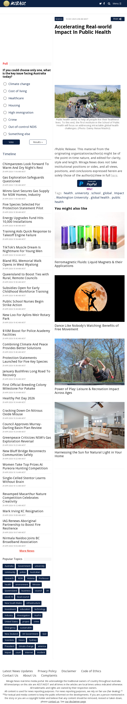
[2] (4, 694)
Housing (14, 105)
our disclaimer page (75, 701)
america (42, 646)
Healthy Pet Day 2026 (19, 398)
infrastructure (33, 602)
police (23, 572)
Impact (119, 193)
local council (23, 596)
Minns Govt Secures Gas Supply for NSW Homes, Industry (26, 193)
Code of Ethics (91, 671)
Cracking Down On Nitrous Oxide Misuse (22, 412)
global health (100, 197)
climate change (26, 646)
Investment (10, 609)
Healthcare (16, 98)
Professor (44, 578)
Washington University (72, 197)
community (10, 572)
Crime (12, 120)
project (25, 621)
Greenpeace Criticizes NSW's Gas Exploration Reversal (27, 439)
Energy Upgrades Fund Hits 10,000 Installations (23, 220)
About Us (29, 675)
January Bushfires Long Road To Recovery (26, 373)
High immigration (20, 112)
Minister (36, 584)
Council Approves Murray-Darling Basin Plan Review (22, 426)
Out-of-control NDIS (22, 127)
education (25, 609)
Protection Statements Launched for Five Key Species (25, 360)
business (26, 590)
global (107, 193)
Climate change (19, 84)
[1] (122, 691)
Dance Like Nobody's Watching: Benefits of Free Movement (87, 327)
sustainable (26, 627)
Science (59, 19)
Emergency (10, 627)
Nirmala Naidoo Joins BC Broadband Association (21, 540)
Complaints (49, 675)
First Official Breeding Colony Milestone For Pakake (24, 387)
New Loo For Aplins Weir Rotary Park (26, 317)
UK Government (30, 633)
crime (36, 621)
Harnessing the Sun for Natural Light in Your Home (88, 454)
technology (39, 609)
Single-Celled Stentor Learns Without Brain (24, 480)
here (114, 175)
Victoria (30, 578)
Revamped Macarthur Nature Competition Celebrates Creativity (24, 498)
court (18, 652)
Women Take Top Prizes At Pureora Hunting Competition (25, 466)
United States (11, 621)
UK (47, 590)
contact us (53, 701)
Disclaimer (68, 671)
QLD (44, 633)
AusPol (37, 615)
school (95, 193)
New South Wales (13, 602)
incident (41, 652)
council (38, 590)
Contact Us (10, 675)
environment (21, 584)
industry (9, 615)
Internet (29, 652)
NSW (20, 578)
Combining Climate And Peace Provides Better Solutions (25, 346)
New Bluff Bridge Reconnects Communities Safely (24, 453)
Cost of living (17, 91)
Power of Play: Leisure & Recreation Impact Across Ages (87, 391)
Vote (11, 142)
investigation (23, 615)
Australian (35, 572)
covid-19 (9, 596)
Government (24, 565)
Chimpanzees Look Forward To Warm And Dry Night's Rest (26, 166)
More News (27, 551)
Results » (38, 142)
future (22, 640)
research (9, 578)
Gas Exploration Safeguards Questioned (23, 179)
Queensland (11, 590)
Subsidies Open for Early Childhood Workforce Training (25, 290)
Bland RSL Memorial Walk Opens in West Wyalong (22, 263)
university (82, 193)
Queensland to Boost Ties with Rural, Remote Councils (26, 276)
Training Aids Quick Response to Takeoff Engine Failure (27, 233)
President (9, 646)
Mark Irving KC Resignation (23, 511)
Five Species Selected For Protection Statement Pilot (23, 206)
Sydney (33, 640)
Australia (9, 565)
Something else (19, 134)
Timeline (9, 154)
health (68, 193)
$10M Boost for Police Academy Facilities (26, 333)
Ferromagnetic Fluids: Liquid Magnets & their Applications (88, 264)
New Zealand (11, 633)
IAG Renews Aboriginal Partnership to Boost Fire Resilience (21, 524)
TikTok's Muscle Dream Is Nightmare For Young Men (22, 249)
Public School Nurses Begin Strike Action (23, 303)
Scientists (9, 640)
